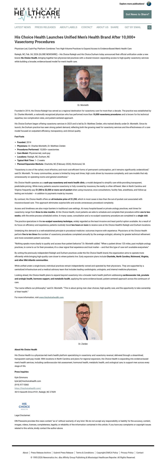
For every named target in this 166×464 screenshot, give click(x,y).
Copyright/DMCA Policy (107, 452)
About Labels (68, 27)
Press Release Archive (41, 452)
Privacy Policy (127, 452)
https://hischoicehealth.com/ (28, 388)
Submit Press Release (63, 452)
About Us (102, 27)
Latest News (23, 27)
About (25, 452)
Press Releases (45, 27)
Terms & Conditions (85, 452)
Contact (86, 27)
